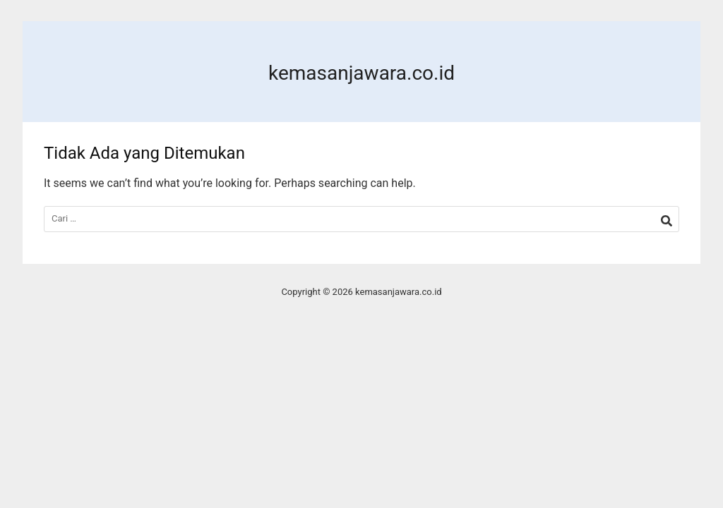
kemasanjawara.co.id (361, 73)
